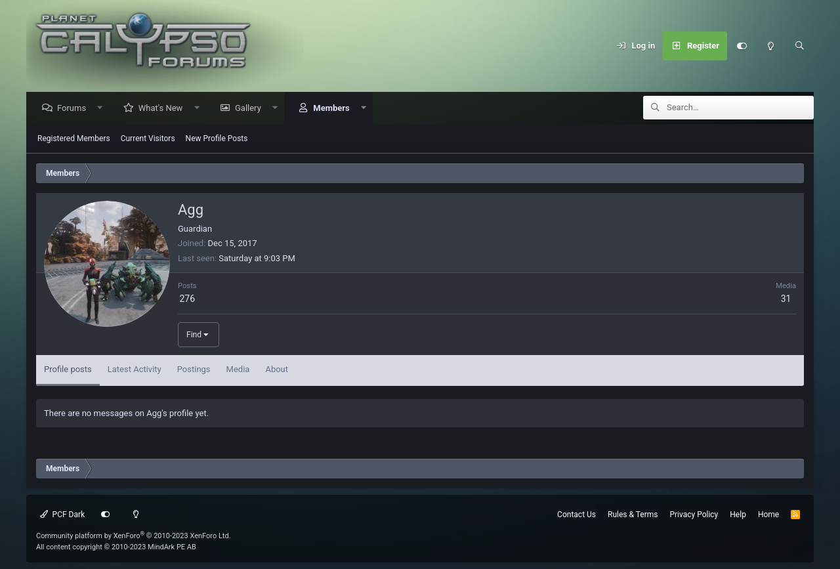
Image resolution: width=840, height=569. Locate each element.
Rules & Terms (633, 514)
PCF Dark (62, 514)
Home (768, 514)
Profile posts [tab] (68, 370)
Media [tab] (238, 370)
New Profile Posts (217, 139)
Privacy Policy (693, 514)
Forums (74, 109)
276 (187, 299)
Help (738, 514)
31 (786, 299)
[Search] (799, 46)
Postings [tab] (194, 370)
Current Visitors (148, 139)
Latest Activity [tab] (134, 370)
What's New (164, 109)
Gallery (251, 109)
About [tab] (276, 370)
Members (334, 109)
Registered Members (73, 139)
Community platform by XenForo (133, 536)
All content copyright (116, 547)
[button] (103, 109)
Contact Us (576, 514)
